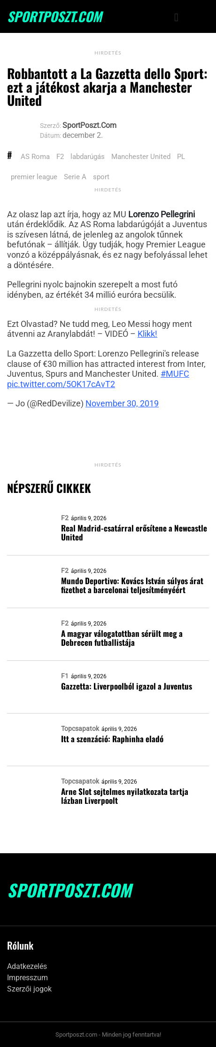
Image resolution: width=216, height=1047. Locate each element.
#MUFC (175, 374)
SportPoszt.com (54, 16)
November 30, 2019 (122, 403)
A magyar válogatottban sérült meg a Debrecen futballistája (122, 638)
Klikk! (147, 334)
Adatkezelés (27, 966)
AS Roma (35, 156)
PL (181, 156)
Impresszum (27, 977)
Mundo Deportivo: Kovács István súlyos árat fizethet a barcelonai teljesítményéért (132, 585)
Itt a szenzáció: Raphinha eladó (112, 738)
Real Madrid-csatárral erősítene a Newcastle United (134, 532)
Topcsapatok (80, 728)
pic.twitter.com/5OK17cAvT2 (61, 384)
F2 (60, 156)
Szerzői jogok (29, 988)
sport (101, 177)
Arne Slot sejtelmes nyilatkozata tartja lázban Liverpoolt (124, 796)
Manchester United (140, 156)
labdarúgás (87, 156)
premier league (34, 177)
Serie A (75, 177)
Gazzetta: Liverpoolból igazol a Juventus (126, 686)
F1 (65, 676)
